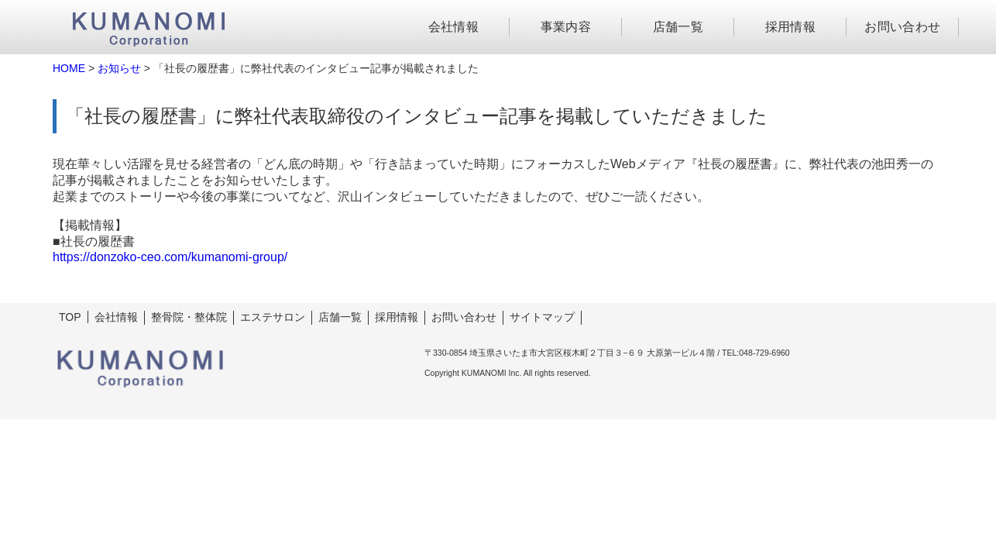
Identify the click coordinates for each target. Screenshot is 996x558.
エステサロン (272, 317)
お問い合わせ (902, 26)
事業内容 (566, 26)
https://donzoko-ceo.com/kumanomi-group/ (170, 257)
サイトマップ (542, 317)
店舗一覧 (678, 26)
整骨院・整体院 (189, 317)
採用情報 (790, 26)
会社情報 (453, 26)
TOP (70, 317)
